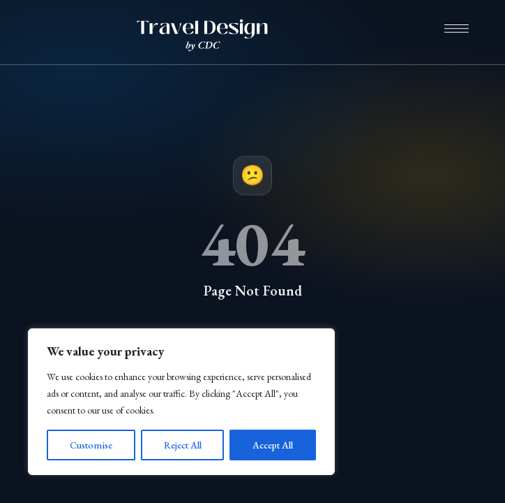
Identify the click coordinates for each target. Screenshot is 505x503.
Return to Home (253, 342)
